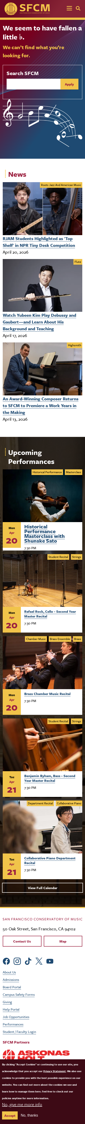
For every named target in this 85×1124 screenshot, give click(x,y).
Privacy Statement (54, 1071)
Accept (9, 1115)
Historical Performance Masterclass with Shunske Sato (44, 533)
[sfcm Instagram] (17, 961)
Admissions (11, 979)
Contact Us (22, 941)
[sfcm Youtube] (49, 961)
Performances (13, 1024)
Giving (7, 1001)
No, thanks (29, 1115)
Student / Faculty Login (19, 1031)
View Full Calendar (42, 887)
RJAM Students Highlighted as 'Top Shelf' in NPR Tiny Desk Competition (39, 241)
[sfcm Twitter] (39, 961)
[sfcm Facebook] (6, 961)
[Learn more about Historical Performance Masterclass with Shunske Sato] (42, 495)
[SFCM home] (27, 9)
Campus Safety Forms (19, 994)
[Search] (78, 8)
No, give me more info (22, 1104)
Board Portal (12, 986)
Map (62, 941)
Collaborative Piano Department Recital (49, 860)
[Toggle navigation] (69, 8)
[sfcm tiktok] (28, 961)
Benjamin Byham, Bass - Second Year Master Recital (49, 778)
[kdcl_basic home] (42, 918)
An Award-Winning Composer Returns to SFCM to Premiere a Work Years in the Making (40, 405)
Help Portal (11, 1009)
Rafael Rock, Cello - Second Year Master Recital (50, 614)
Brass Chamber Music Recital (47, 693)
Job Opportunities (16, 1016)
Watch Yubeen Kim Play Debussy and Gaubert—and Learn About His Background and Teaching (39, 322)
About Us (9, 972)
